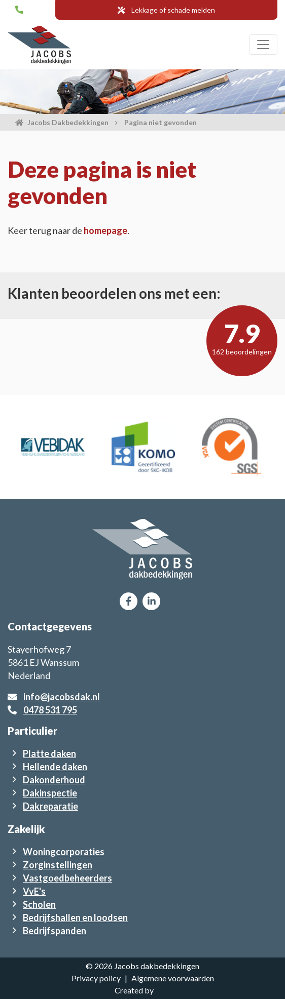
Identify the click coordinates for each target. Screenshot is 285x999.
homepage (105, 230)
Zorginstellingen (57, 864)
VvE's (34, 891)
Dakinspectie (50, 792)
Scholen (39, 904)
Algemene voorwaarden (172, 978)
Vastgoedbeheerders (67, 878)
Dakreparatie (50, 806)
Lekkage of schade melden (166, 10)
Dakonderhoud (54, 779)
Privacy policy (96, 978)
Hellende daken (55, 766)
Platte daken (49, 753)
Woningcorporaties (63, 851)
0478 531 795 (50, 709)
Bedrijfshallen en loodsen (75, 917)
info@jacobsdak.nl (61, 696)
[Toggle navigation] (263, 44)
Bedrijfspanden (54, 930)
